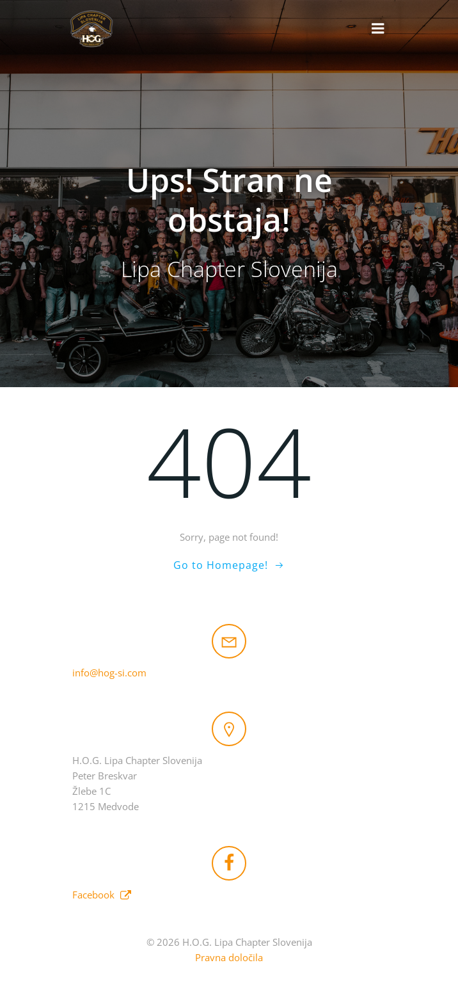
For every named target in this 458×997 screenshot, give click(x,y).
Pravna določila (229, 957)
